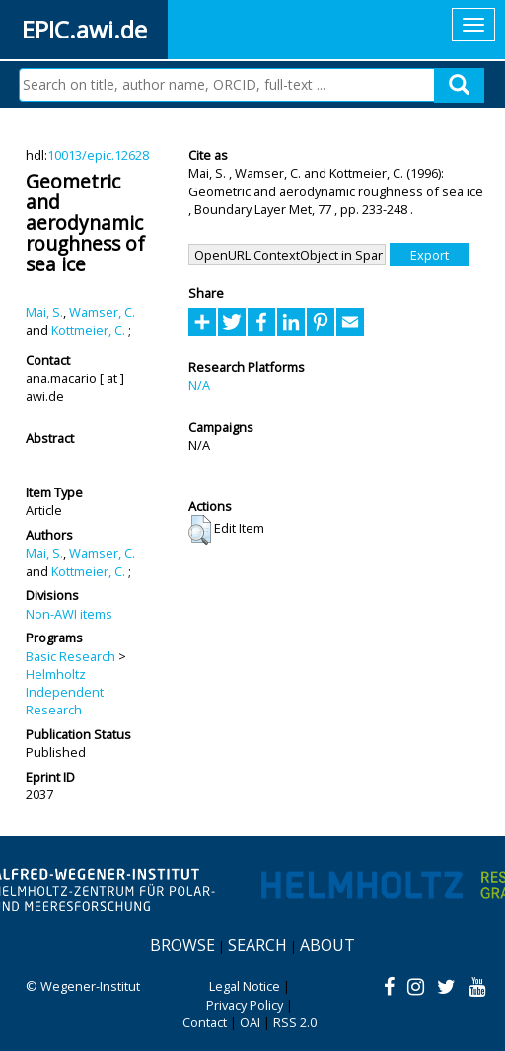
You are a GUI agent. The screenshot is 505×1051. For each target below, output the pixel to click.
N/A (199, 385)
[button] (199, 530)
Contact (204, 1022)
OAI (250, 1022)
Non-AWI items (69, 614)
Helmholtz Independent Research (65, 692)
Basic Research (70, 656)
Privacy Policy (244, 1004)
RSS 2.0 (295, 1022)
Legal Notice (244, 986)
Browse (182, 945)
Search (257, 945)
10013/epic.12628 (98, 155)
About (327, 945)
